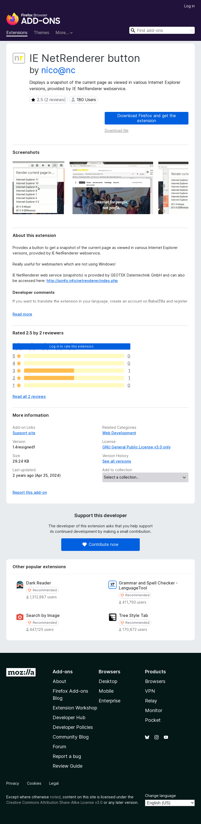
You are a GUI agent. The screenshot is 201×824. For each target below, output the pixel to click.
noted (55, 797)
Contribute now (100, 544)
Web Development (119, 433)
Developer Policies (73, 727)
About (59, 681)
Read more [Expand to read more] (22, 314)
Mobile (106, 691)
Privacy (12, 783)
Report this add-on (30, 492)
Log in (189, 6)
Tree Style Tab (133, 615)
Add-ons (63, 671)
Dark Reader (38, 583)
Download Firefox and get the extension (146, 118)
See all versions (116, 461)
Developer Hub (69, 717)
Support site (24, 433)
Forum (59, 746)
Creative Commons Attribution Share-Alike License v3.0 (54, 802)
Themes (41, 32)
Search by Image (43, 615)
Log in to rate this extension (71, 346)
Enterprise (109, 700)
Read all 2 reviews (29, 396)
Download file (117, 130)
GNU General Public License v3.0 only (136, 447)
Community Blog (71, 737)
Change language (160, 795)
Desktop (108, 681)
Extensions (16, 32)
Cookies (34, 783)
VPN (150, 691)
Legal (54, 783)
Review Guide (67, 766)
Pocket (153, 720)
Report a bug (67, 756)
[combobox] (162, 30)
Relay (151, 700)
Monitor (153, 710)
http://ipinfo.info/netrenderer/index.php (82, 280)
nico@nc (58, 70)
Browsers (155, 681)
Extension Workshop (75, 708)
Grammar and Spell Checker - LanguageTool (148, 585)
